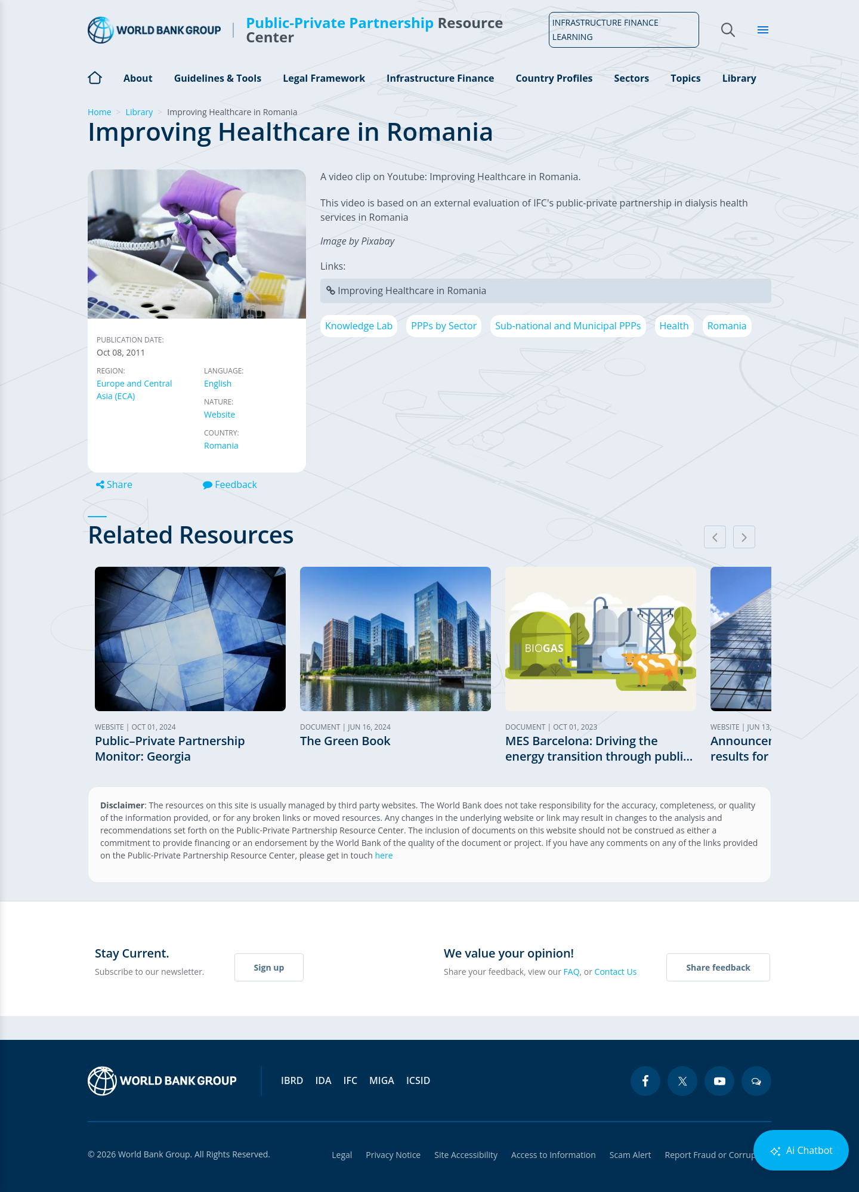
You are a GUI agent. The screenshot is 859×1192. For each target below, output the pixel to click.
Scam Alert (630, 1154)
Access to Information (552, 1154)
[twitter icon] (682, 1081)
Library (739, 78)
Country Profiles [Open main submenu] (553, 78)
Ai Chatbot (801, 1150)
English (217, 383)
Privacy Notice (390, 1154)
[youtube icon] (719, 1081)
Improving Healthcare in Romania (412, 290)
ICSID (418, 1080)
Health (674, 325)
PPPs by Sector (444, 325)
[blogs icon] (756, 1081)
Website (219, 414)
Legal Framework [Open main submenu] (324, 78)
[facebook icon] (645, 1081)
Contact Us (616, 971)
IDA (323, 1080)
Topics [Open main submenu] (685, 78)
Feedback (230, 484)
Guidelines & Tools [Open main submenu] (217, 78)
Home (95, 76)
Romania (221, 445)
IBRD (292, 1080)
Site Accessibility (464, 1154)
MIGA (381, 1080)
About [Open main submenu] (138, 78)
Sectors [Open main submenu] (632, 78)
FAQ (572, 971)
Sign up (269, 967)
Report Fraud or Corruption (718, 1154)
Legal (339, 1154)
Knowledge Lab (359, 325)
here (384, 855)
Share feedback (718, 967)
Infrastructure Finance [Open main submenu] (440, 78)
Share (114, 484)
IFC (351, 1080)
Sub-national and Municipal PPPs (568, 325)
